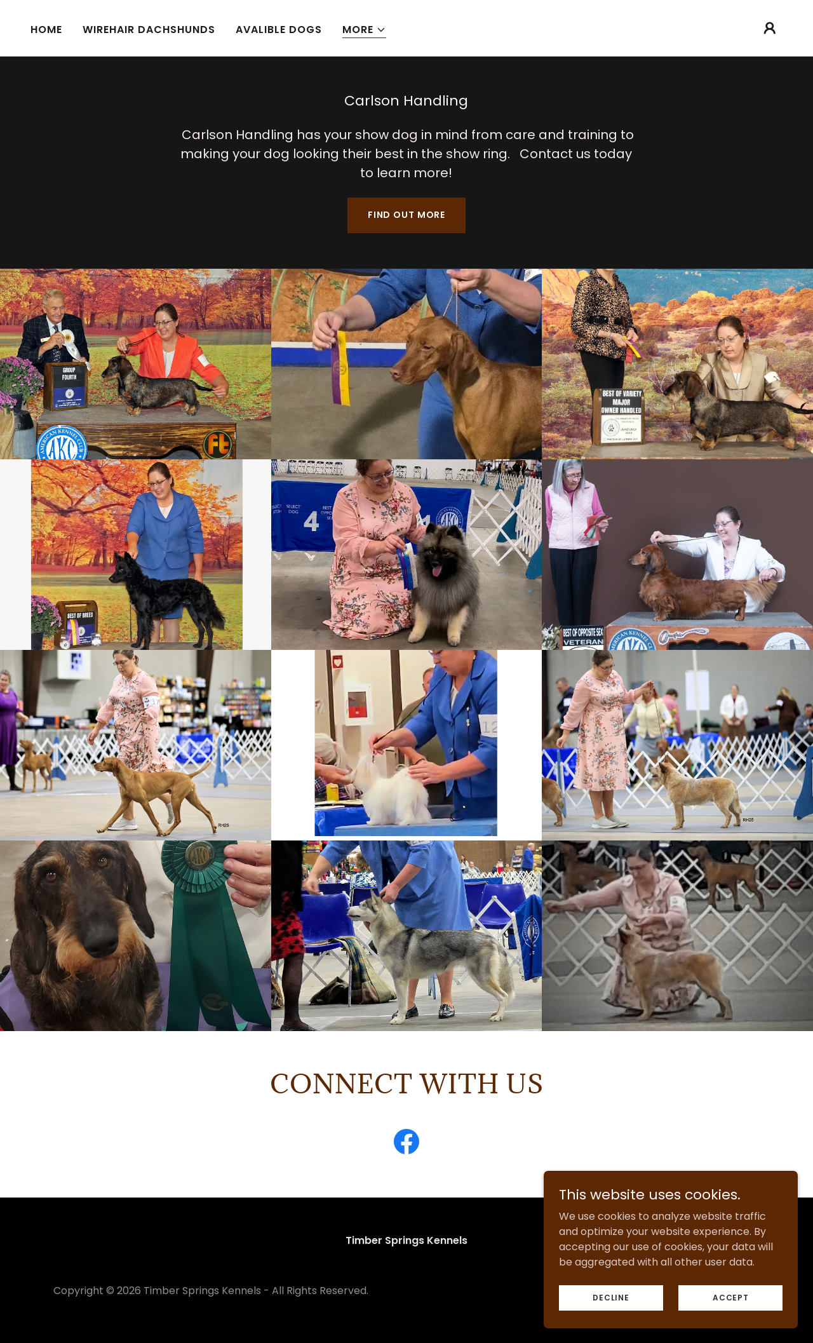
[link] (406, 1144)
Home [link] (46, 29)
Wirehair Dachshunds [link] (149, 29)
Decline (611, 1297)
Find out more (406, 214)
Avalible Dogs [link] (279, 29)
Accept (731, 1297)
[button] (364, 30)
